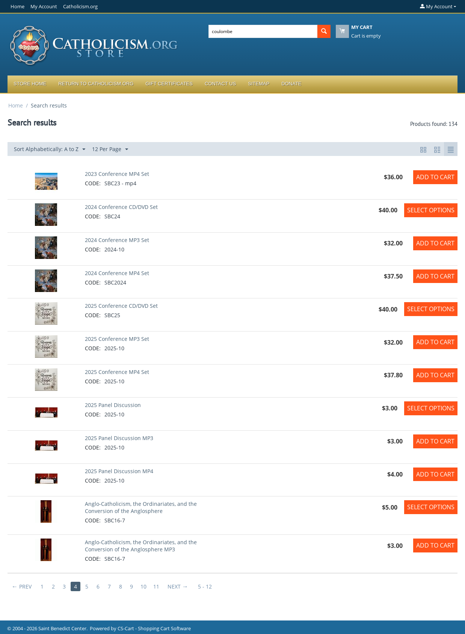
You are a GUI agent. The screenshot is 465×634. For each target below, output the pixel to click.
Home (17, 6)
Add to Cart (435, 177)
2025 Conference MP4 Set (117, 371)
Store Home (30, 83)
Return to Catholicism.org (95, 83)
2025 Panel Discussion (113, 405)
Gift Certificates (169, 83)
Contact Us (220, 83)
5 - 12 (206, 586)
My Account (43, 6)
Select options (430, 210)
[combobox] (262, 31)
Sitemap (258, 83)
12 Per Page (110, 149)
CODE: (93, 183)
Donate (291, 83)
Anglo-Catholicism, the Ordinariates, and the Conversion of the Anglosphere (141, 507)
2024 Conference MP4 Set (117, 273)
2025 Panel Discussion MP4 (119, 471)
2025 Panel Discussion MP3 (119, 438)
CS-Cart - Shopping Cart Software (154, 628)
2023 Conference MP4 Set (117, 173)
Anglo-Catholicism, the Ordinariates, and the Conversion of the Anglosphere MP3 (141, 546)
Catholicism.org (80, 6)
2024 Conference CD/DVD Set (121, 206)
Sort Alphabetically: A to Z (49, 149)
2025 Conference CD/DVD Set (121, 305)
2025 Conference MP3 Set (117, 338)
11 (157, 586)
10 (144, 586)
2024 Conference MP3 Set (117, 240)
